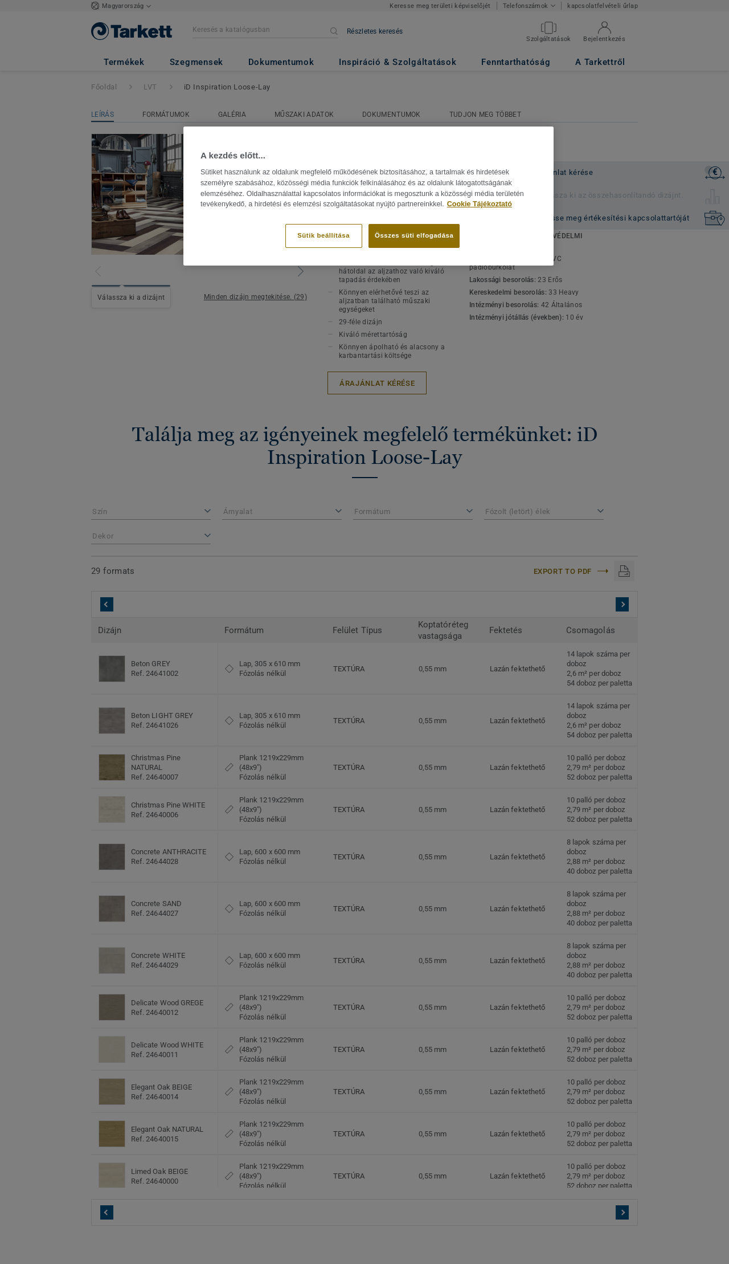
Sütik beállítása (323, 235)
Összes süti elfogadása (414, 235)
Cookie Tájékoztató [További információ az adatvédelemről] (479, 204)
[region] (368, 196)
